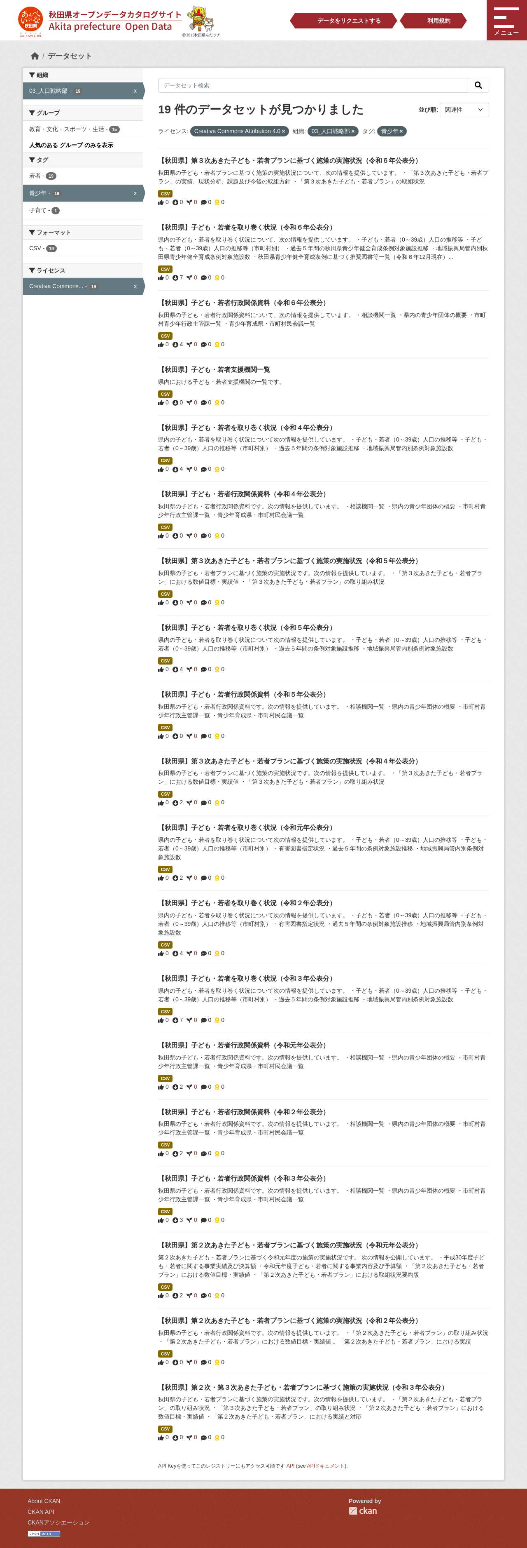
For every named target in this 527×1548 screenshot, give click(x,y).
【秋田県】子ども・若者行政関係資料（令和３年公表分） (243, 1178)
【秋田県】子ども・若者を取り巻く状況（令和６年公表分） (247, 227)
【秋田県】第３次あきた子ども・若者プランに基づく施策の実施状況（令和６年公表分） (290, 160)
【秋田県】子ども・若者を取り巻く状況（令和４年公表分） (247, 427)
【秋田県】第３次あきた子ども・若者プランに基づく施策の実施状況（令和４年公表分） (290, 761)
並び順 (427, 109)
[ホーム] (35, 56)
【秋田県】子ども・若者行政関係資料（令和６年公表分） (243, 302)
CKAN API (41, 1511)
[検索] (478, 85)
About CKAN (44, 1501)
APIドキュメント (326, 1466)
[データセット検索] (313, 85)
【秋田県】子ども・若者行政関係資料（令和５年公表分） (243, 694)
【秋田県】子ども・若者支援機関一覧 (214, 369)
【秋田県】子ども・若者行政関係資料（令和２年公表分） (243, 1112)
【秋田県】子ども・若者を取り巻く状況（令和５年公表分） (247, 627)
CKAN (363, 1510)
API (291, 1466)
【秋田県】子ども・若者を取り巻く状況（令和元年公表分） (247, 827)
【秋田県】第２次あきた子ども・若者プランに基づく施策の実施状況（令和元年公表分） (290, 1245)
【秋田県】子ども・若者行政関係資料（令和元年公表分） (243, 1045)
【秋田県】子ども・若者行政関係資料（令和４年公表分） (243, 494)
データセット (70, 56)
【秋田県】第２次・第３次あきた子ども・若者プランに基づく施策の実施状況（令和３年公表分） (303, 1387)
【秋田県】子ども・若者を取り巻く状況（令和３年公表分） (247, 978)
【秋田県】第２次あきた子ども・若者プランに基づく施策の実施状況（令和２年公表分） (290, 1320)
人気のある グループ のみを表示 (71, 145)
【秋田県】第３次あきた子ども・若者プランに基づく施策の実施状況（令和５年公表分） (290, 560)
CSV (165, 193)
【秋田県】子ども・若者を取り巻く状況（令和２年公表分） (247, 903)
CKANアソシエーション (59, 1522)
